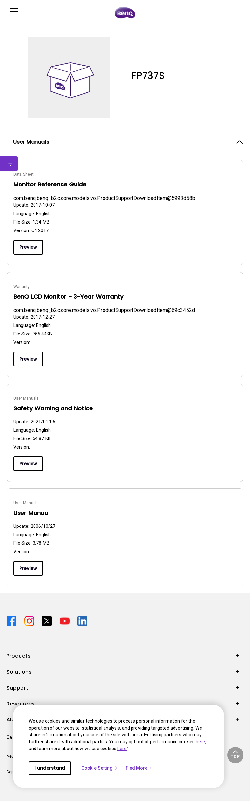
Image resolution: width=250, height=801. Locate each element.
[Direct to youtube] (66, 620)
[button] (235, 755)
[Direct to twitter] (48, 620)
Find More (139, 768)
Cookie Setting (99, 768)
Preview (28, 247)
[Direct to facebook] (13, 620)
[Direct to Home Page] (125, 12)
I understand (50, 768)
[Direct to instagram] (30, 620)
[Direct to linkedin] (82, 620)
